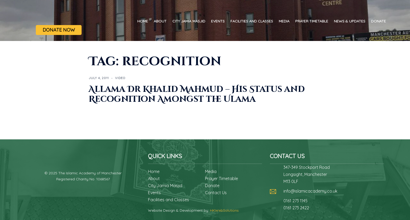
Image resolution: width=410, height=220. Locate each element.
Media (284, 21)
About (160, 21)
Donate (378, 21)
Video (120, 78)
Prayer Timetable (311, 21)
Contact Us (216, 192)
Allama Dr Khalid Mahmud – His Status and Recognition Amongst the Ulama (197, 94)
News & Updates (349, 21)
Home (142, 21)
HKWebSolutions (224, 210)
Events (218, 21)
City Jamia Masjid (188, 21)
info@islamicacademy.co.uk (310, 191)
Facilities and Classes (251, 21)
